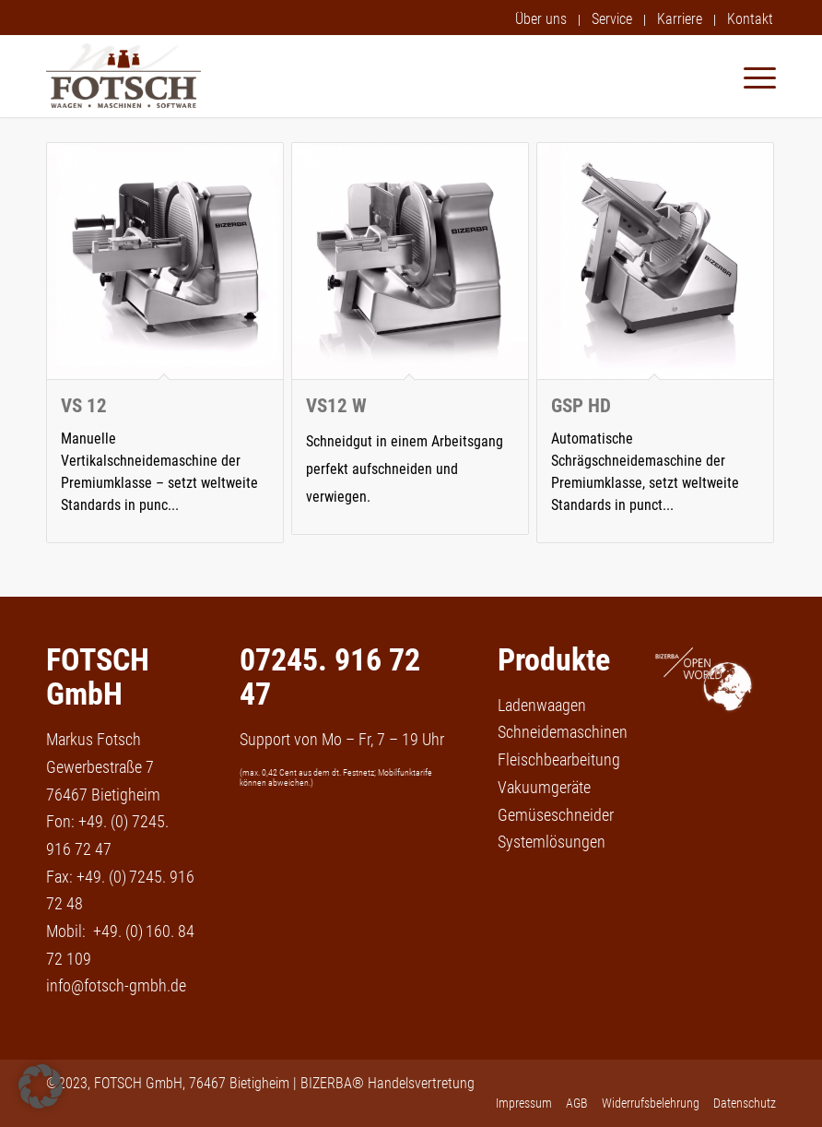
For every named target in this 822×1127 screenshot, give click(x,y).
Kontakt (750, 19)
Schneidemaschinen (563, 731)
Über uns (541, 19)
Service (612, 19)
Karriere (679, 19)
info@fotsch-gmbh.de (116, 985)
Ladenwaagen (542, 705)
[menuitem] (541, 20)
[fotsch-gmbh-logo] (123, 75)
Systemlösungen (551, 841)
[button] (40, 1086)
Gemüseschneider (556, 814)
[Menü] (750, 75)
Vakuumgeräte (544, 787)
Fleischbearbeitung (559, 759)
